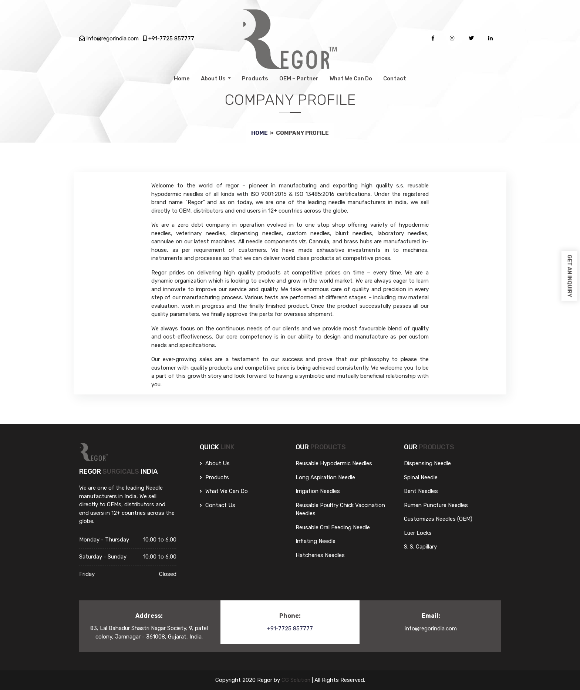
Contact (394, 78)
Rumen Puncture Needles (436, 505)
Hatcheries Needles (320, 555)
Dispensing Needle (427, 463)
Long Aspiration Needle (325, 477)
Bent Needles (421, 491)
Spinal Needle (421, 477)
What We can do (224, 491)
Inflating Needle (315, 541)
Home (182, 78)
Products (255, 78)
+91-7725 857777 (168, 38)
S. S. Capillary (420, 546)
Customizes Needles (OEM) (438, 519)
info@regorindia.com (109, 38)
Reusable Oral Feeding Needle (333, 527)
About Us (214, 78)
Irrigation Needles (318, 491)
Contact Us (217, 505)
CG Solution (296, 680)
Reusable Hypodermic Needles (334, 463)
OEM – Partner (298, 78)
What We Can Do (351, 78)
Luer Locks (418, 533)
